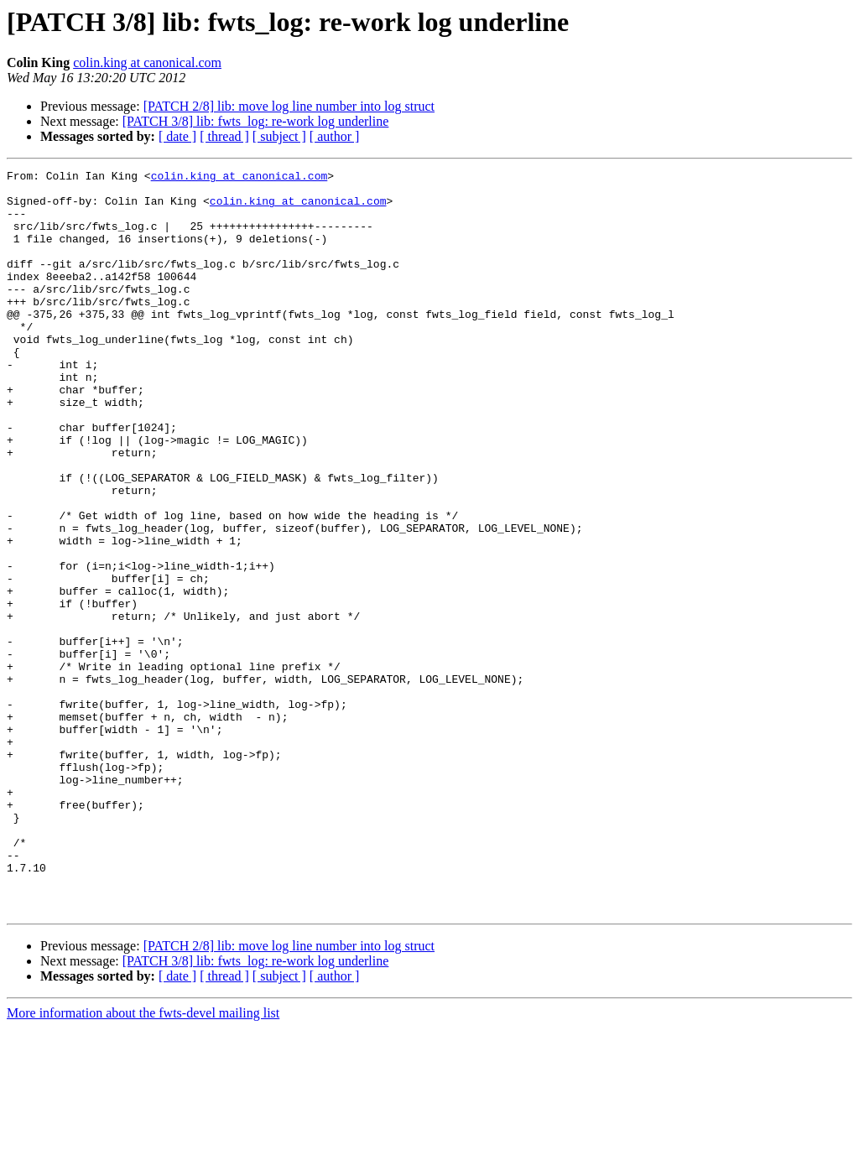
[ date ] (177, 136)
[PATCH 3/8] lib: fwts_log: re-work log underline (255, 121)
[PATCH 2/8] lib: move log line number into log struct (289, 106)
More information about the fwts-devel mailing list (143, 1161)
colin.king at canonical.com (147, 62)
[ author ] (335, 136)
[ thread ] (224, 136)
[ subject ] (279, 136)
